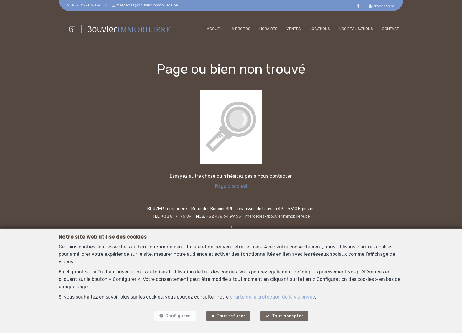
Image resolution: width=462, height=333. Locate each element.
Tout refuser (231, 316)
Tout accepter (288, 316)
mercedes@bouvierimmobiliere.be (277, 216)
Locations (320, 29)
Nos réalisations (356, 29)
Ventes (293, 29)
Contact (390, 29)
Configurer (177, 316)
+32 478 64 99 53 (223, 216)
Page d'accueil (231, 186)
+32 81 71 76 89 (176, 216)
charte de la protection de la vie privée (272, 297)
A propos (241, 29)
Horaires (268, 29)
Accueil (215, 29)
